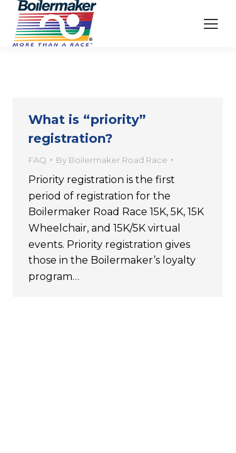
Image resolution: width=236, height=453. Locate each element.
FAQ (37, 160)
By (111, 160)
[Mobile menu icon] (210, 23)
